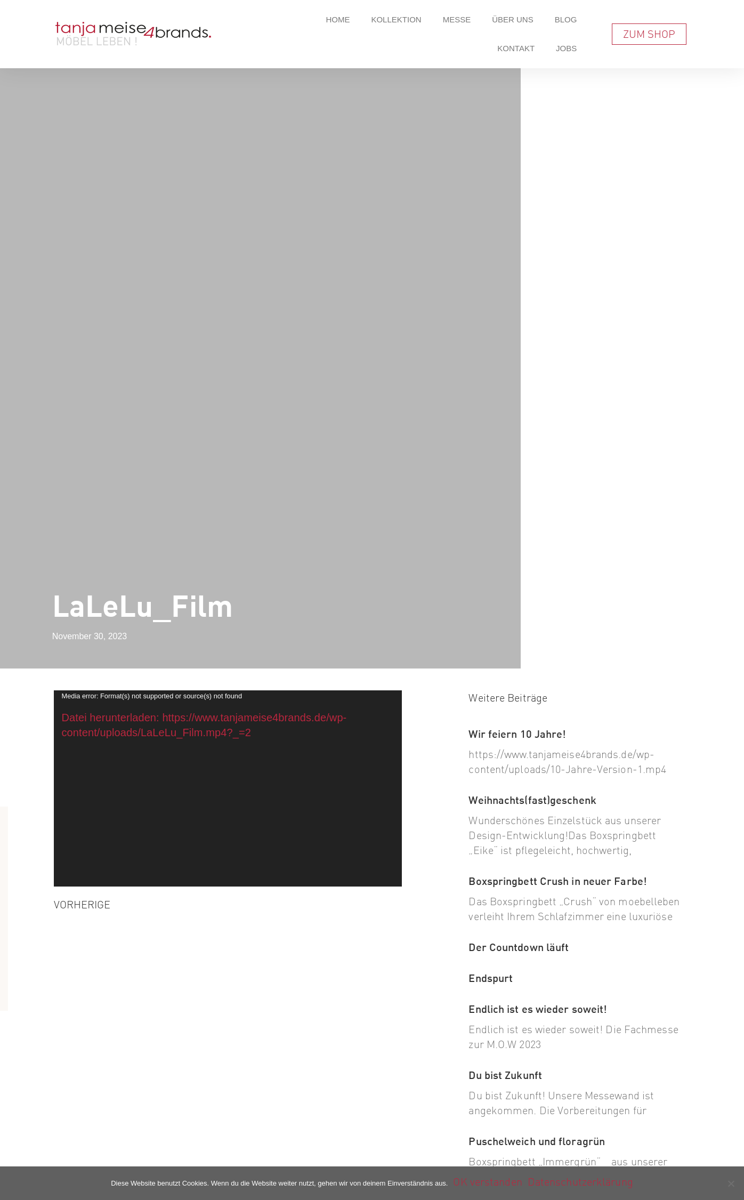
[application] (228, 788)
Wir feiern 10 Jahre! (517, 733)
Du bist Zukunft (505, 1075)
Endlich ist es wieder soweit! (537, 1009)
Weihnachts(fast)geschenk (532, 800)
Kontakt (516, 48)
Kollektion (396, 19)
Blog (566, 19)
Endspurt (490, 978)
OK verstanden (487, 1181)
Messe (457, 19)
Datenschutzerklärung (580, 1181)
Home (338, 19)
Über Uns (512, 19)
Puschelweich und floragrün (536, 1141)
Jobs (566, 48)
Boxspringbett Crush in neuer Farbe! (557, 881)
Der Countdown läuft (518, 947)
